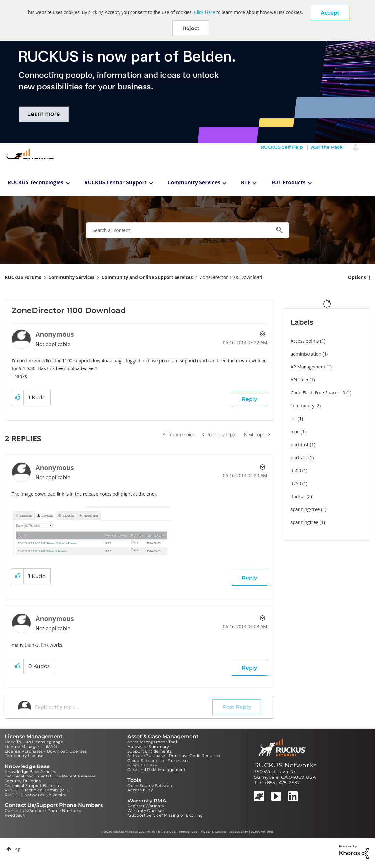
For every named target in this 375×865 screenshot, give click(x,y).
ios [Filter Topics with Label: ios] (294, 418)
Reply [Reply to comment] (249, 578)
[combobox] (187, 230)
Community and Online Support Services (147, 277)
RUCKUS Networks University (35, 794)
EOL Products (288, 182)
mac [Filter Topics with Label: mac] (295, 431)
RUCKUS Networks (285, 765)
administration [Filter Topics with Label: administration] (306, 354)
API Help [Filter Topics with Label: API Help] (299, 380)
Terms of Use (187, 831)
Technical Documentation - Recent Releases (50, 776)
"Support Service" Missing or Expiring (165, 815)
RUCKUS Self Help (282, 147)
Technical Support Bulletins (33, 785)
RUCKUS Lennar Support (115, 182)
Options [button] (357, 277)
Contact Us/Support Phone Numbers (43, 810)
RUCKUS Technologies (36, 182)
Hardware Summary (148, 746)
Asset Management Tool (152, 741)
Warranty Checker (145, 810)
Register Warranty (146, 805)
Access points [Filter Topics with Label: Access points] (305, 341)
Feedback (15, 815)
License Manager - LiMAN (31, 746)
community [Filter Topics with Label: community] (303, 406)
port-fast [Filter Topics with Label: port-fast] (300, 444)
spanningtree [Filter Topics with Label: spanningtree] (304, 522)
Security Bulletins (23, 780)
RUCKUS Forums (23, 277)
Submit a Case (142, 765)
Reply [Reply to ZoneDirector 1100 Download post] (249, 399)
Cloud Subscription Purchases (158, 760)
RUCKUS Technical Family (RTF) (38, 790)
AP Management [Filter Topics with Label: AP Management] (308, 367)
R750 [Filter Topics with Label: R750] (296, 483)
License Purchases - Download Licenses (46, 751)
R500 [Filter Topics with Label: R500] (296, 470)
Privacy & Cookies (213, 831)
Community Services (193, 182)
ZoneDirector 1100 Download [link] (231, 277)
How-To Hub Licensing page (34, 741)
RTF (246, 182)
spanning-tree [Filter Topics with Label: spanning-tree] (305, 509)
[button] (330, 12)
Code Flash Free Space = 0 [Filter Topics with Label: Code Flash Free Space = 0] (318, 393)
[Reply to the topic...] (123, 707)
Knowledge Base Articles (30, 771)
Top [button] (17, 849)
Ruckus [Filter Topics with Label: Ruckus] (298, 496)
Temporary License (24, 755)
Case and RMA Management (156, 769)
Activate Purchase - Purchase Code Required (173, 755)
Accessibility (140, 790)
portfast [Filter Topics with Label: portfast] (299, 457)
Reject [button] (190, 28)
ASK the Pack (327, 147)
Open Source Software (150, 785)
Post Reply (236, 707)
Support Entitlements (149, 751)
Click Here (204, 12)
